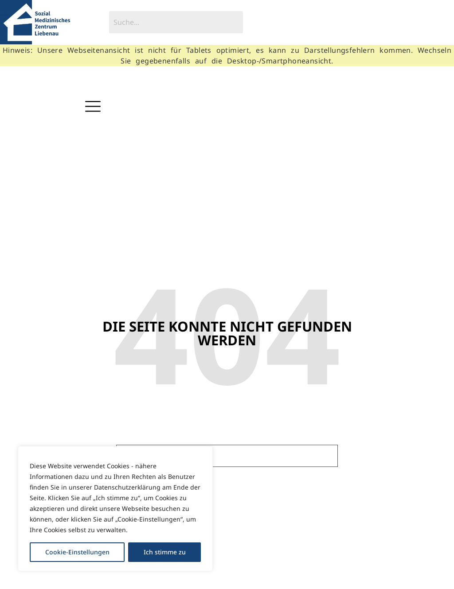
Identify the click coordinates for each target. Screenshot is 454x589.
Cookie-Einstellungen (77, 552)
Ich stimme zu (165, 552)
